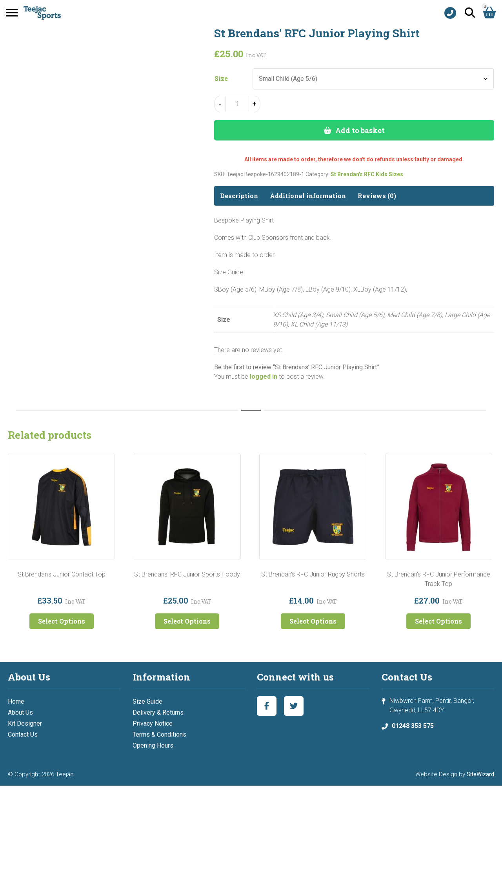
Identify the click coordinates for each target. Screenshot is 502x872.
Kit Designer (25, 723)
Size (221, 78)
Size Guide (147, 701)
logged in (263, 376)
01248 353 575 (413, 726)
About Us (20, 712)
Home (16, 701)
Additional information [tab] (308, 196)
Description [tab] (239, 196)
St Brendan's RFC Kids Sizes (367, 174)
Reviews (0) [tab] (377, 196)
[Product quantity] (237, 104)
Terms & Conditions (159, 734)
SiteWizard (480, 774)
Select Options (61, 621)
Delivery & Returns (158, 712)
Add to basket (360, 130)
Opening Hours (153, 745)
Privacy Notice (153, 723)
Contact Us (23, 734)
